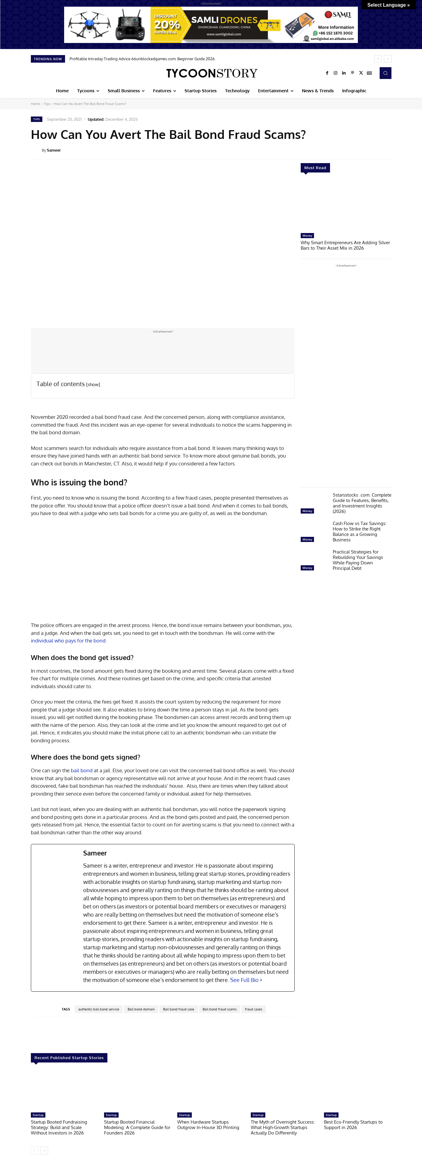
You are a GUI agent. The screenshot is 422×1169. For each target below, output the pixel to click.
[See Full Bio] (261, 980)
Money (307, 235)
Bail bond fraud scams (220, 1009)
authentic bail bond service (98, 1009)
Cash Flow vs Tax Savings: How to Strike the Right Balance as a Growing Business (360, 531)
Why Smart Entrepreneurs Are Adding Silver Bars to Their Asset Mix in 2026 (345, 245)
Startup (38, 1115)
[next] (387, 59)
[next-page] (44, 1150)
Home (35, 104)
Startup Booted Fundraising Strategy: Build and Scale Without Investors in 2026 (59, 1127)
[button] (385, 73)
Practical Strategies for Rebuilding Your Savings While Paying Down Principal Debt (358, 560)
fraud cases (253, 1009)
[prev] (378, 59)
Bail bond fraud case (178, 1009)
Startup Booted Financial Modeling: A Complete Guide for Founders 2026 (137, 1127)
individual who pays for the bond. (69, 640)
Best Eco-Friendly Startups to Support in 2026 (353, 1124)
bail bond (82, 770)
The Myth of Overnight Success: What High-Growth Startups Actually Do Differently (283, 1127)
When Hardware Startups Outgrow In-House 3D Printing (208, 1124)
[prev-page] (34, 1150)
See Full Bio (244, 980)
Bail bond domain (141, 1009)
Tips (47, 104)
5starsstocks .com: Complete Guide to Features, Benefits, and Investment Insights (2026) (362, 503)
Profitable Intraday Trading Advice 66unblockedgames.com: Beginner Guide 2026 (142, 58)
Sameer (54, 150)
